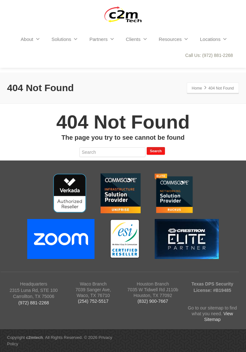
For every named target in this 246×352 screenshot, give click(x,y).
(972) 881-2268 (33, 302)
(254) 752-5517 (93, 301)
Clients (136, 39)
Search (156, 151)
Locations (213, 39)
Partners (101, 39)
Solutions (65, 39)
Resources (173, 39)
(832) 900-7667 (152, 301)
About (30, 39)
